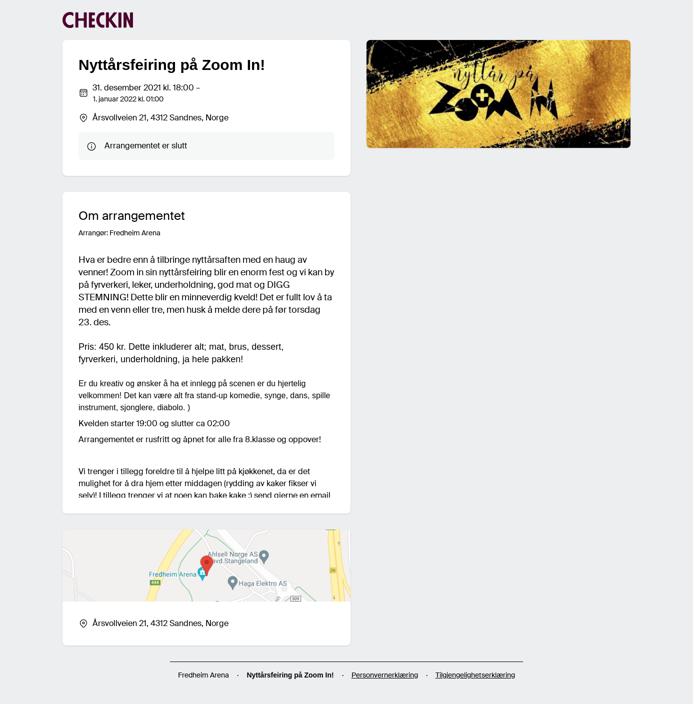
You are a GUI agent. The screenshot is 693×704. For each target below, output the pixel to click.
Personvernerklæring (385, 675)
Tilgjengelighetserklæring (475, 675)
